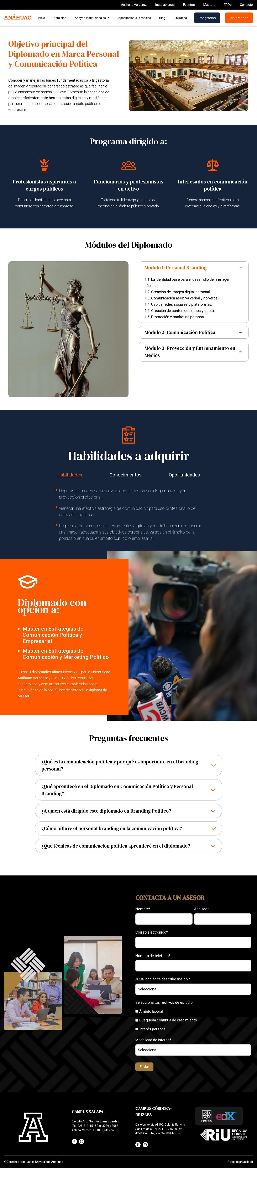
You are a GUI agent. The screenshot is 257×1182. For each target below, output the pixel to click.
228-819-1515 (87, 1125)
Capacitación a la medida (134, 18)
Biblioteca (180, 18)
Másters (209, 5)
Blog (162, 18)
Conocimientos (125, 475)
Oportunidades (184, 475)
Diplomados (239, 18)
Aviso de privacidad (240, 1161)
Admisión (59, 18)
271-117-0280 (167, 1129)
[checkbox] (193, 1020)
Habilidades (69, 475)
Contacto (246, 5)
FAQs (228, 5)
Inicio (41, 18)
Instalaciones (165, 5)
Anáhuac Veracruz (134, 5)
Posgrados (207, 18)
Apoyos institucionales (91, 18)
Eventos (189, 5)
